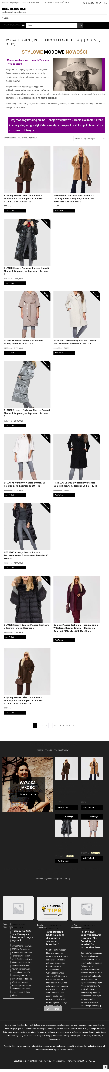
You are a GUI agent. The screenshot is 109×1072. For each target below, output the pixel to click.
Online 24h (88, 3)
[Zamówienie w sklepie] (89, 139)
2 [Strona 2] (38, 726)
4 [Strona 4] (46, 726)
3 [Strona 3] (42, 726)
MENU (5, 19)
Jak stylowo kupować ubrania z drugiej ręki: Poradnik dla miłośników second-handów (91, 1044)
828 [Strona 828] (62, 726)
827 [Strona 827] (55, 726)
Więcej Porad (53, 1011)
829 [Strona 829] (68, 726)
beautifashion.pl (17, 9)
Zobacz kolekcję (27, 795)
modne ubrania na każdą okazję (14, 13)
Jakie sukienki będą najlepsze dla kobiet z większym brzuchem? (55, 1043)
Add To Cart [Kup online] (9, 211)
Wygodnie (101, 3)
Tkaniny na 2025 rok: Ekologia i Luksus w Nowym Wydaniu (22, 1032)
